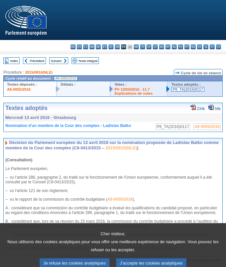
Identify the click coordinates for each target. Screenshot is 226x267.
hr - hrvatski (136, 46)
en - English (117, 46)
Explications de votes (133, 93)
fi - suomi (212, 46)
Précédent (37, 61)
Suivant (56, 61)
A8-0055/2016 (19, 89)
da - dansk (92, 46)
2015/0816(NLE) (39, 72)
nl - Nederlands (174, 46)
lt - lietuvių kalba (155, 46)
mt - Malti (167, 46)
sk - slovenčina (199, 46)
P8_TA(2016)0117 (188, 89)
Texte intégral (88, 61)
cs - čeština (85, 46)
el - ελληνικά (111, 46)
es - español (79, 46)
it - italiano (142, 46)
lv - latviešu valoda (148, 46)
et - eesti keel (104, 46)
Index (14, 61)
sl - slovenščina (205, 46)
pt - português (186, 46)
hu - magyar (161, 46)
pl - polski (180, 46)
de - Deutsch (98, 46)
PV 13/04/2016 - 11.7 (132, 89)
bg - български (73, 46)
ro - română (193, 46)
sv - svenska (218, 46)
